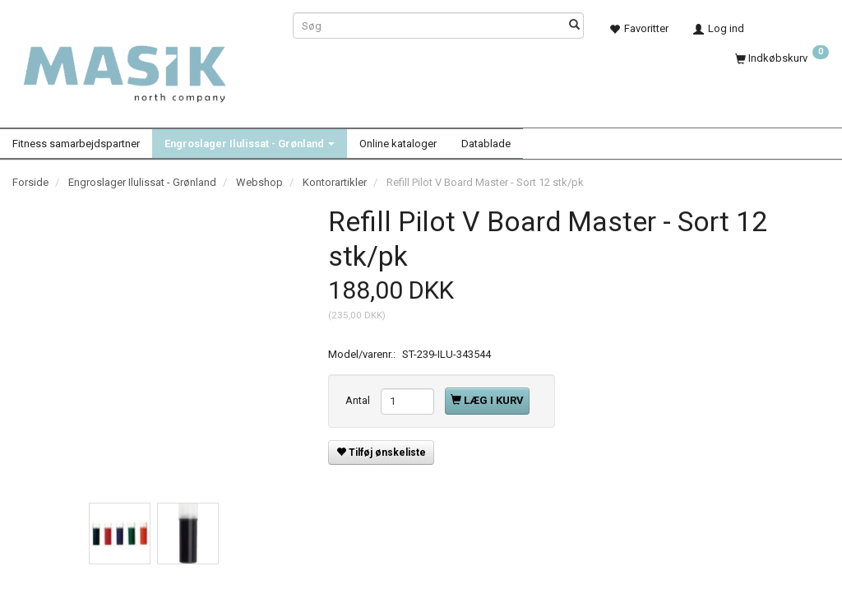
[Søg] (574, 26)
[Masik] (140, 66)
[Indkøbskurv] (782, 56)
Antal (358, 400)
